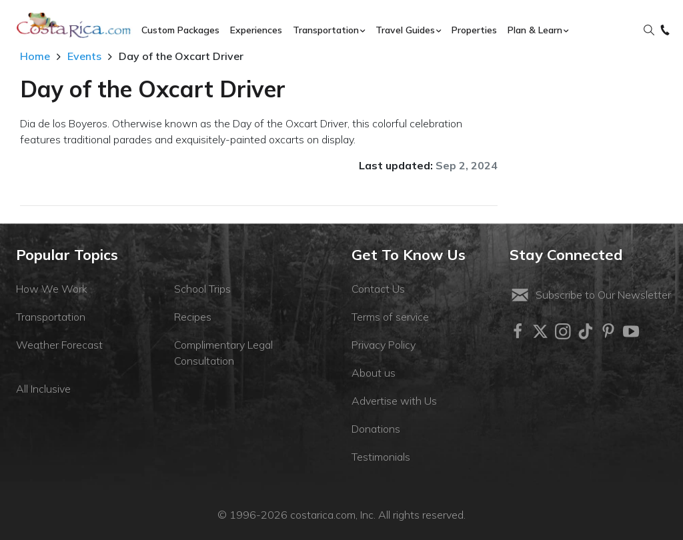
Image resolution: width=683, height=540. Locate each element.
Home (35, 56)
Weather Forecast (59, 344)
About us (374, 372)
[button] (649, 30)
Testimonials (381, 456)
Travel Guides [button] (405, 30)
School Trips (202, 288)
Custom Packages (180, 30)
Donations (376, 428)
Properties (474, 30)
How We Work (51, 288)
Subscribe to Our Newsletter (590, 294)
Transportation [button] (326, 30)
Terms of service (390, 316)
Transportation (50, 316)
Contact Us (378, 288)
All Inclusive (43, 388)
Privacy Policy (384, 344)
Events (84, 56)
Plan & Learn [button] (535, 30)
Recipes (192, 316)
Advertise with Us (394, 400)
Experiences (256, 30)
